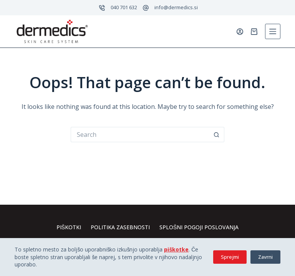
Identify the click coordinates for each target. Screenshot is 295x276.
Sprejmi (230, 256)
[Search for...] (140, 134)
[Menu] (272, 31)
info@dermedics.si (176, 7)
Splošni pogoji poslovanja (199, 227)
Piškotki (68, 227)
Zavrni (265, 256)
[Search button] (216, 134)
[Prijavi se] (240, 31)
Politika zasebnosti (120, 227)
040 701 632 (124, 7)
